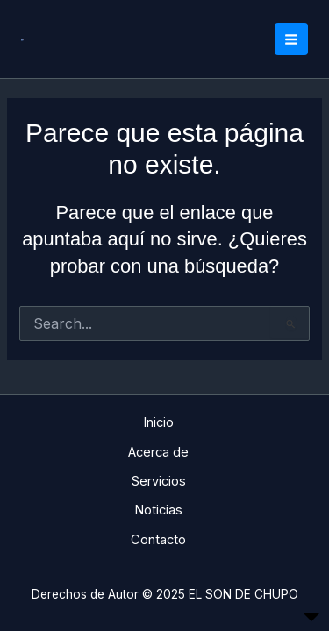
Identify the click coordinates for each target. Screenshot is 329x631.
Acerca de (158, 452)
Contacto (158, 540)
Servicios (159, 481)
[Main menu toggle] (291, 39)
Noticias (158, 510)
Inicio (158, 422)
